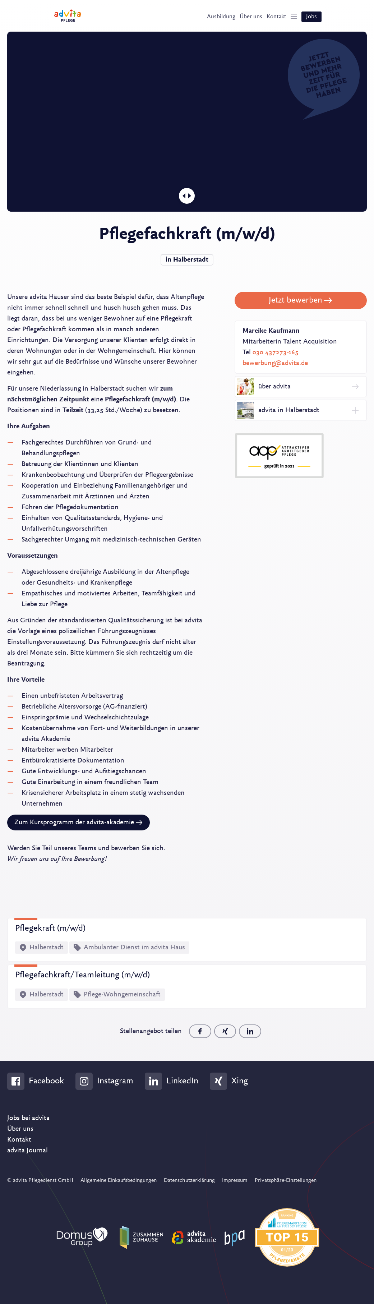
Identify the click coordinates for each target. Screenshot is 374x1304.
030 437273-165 (276, 350)
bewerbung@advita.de (275, 361)
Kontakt (19, 1138)
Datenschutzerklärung (189, 1179)
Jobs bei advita (28, 1117)
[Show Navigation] (290, 18)
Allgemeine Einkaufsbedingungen (118, 1179)
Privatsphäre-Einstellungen (286, 1179)
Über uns (20, 1128)
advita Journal (27, 1149)
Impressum (235, 1179)
